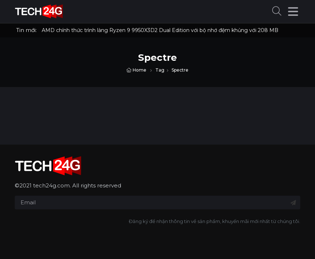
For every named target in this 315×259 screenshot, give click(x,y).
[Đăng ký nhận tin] (293, 203)
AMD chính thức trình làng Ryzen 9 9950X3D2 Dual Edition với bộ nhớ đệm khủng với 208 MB (160, 30)
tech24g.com (51, 185)
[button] (277, 11)
